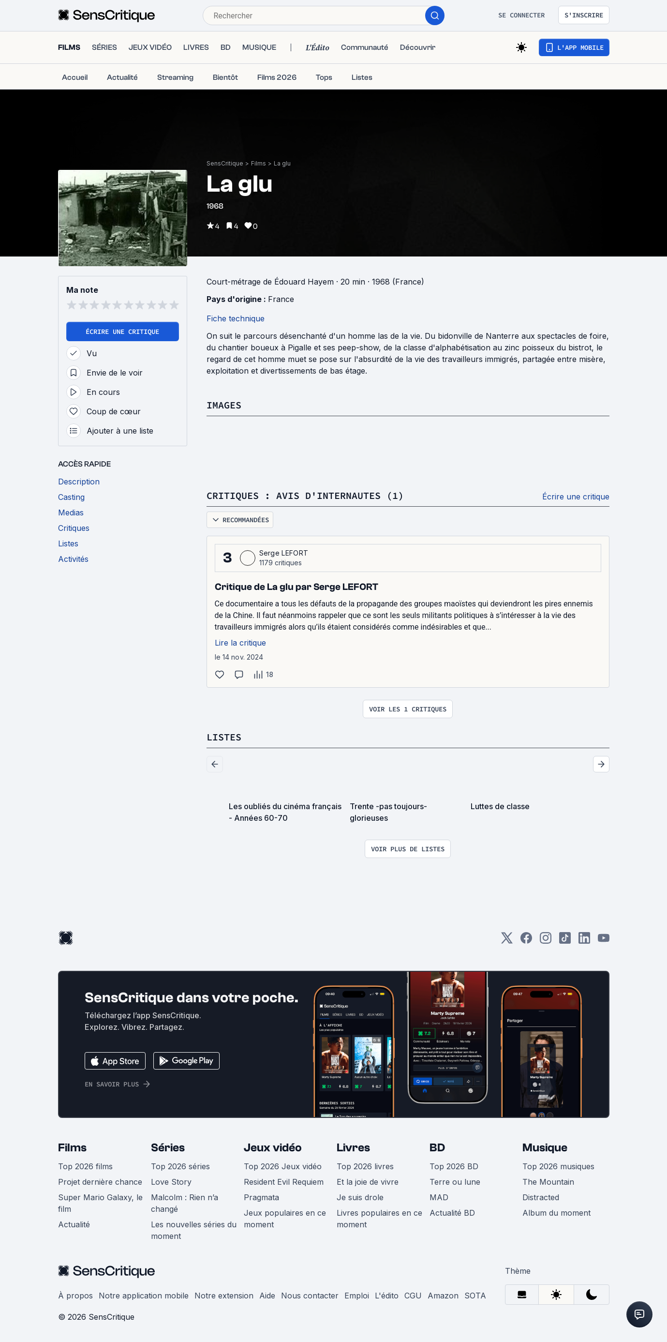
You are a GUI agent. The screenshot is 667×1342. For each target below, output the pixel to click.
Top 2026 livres (365, 1166)
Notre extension (223, 1295)
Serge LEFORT (284, 553)
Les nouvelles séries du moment (194, 1230)
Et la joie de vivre (368, 1182)
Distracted (540, 1197)
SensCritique (225, 163)
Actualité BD (452, 1213)
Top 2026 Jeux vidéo (283, 1166)
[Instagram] (545, 941)
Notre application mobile (144, 1295)
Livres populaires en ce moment (379, 1218)
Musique (544, 1147)
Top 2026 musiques (558, 1166)
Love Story (171, 1182)
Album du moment (556, 1213)
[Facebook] (526, 941)
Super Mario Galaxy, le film (100, 1203)
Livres (353, 1147)
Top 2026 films (85, 1166)
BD (437, 1147)
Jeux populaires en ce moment (285, 1218)
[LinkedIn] (584, 941)
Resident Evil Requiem (284, 1182)
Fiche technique (236, 318)
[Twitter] (507, 941)
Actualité (74, 1224)
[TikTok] (565, 941)
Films (258, 163)
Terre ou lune (455, 1182)
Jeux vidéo (273, 1147)
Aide (267, 1295)
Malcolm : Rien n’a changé (184, 1203)
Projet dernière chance (100, 1182)
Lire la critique (240, 643)
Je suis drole (360, 1197)
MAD (439, 1197)
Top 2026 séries (180, 1166)
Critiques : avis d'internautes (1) (305, 495)
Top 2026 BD (454, 1166)
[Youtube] (603, 941)
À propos (75, 1295)
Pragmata (261, 1197)
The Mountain (548, 1182)
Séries (168, 1147)
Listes (224, 737)
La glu (282, 163)
